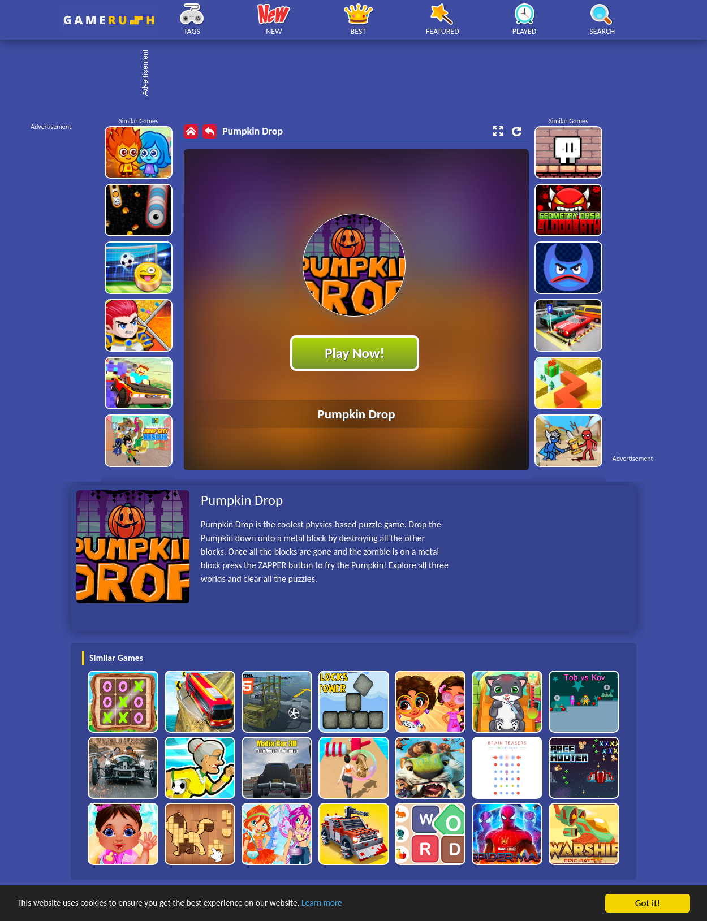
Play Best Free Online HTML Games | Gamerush (109, 20)
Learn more (353, 904)
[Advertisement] (359, 73)
